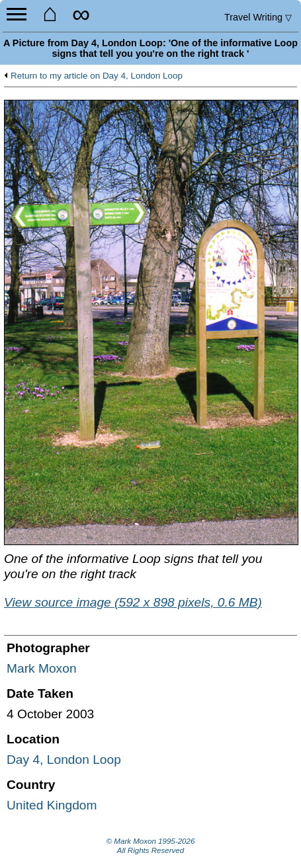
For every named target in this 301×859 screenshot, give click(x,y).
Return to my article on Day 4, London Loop (97, 76)
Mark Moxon (42, 668)
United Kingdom (52, 805)
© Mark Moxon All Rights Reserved (151, 845)
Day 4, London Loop (64, 759)
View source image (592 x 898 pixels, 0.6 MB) (133, 602)
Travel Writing (258, 17)
